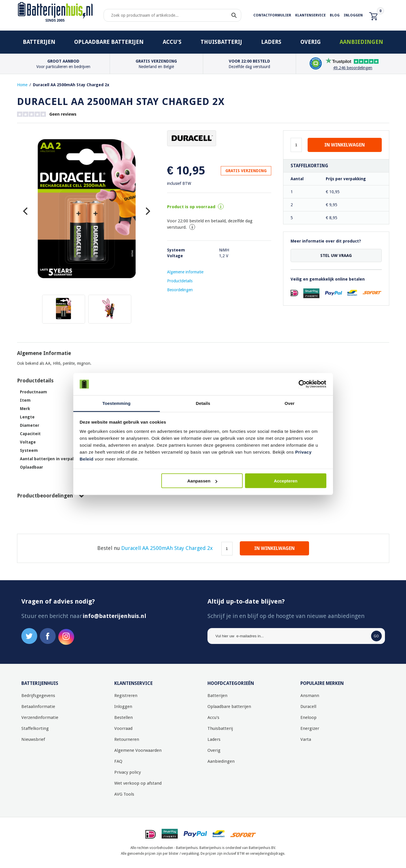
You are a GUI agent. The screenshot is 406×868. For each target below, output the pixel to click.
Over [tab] (290, 403)
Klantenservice (310, 15)
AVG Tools (124, 794)
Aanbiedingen (361, 42)
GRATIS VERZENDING (246, 170)
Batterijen (39, 42)
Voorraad (123, 728)
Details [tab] (203, 403)
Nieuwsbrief (33, 739)
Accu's (172, 42)
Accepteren (286, 480)
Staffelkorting (35, 728)
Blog (335, 15)
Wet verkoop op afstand (138, 783)
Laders (271, 42)
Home (22, 84)
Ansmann (309, 695)
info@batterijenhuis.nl (114, 616)
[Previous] (26, 211)
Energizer (309, 728)
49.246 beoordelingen (352, 68)
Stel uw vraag (336, 255)
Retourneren (126, 739)
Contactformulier (272, 15)
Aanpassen (202, 480)
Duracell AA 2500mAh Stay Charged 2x (71, 84)
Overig (310, 42)
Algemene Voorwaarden (138, 750)
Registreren (125, 695)
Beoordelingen (180, 290)
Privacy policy (127, 772)
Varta (305, 739)
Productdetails (179, 281)
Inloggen (353, 15)
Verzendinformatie (39, 717)
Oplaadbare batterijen (109, 42)
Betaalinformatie (38, 706)
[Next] (147, 211)
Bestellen (123, 717)
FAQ (118, 761)
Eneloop (308, 717)
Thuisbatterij (221, 42)
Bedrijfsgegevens (38, 695)
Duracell (308, 706)
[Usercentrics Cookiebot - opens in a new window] (301, 384)
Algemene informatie (185, 272)
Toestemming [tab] (116, 403)
